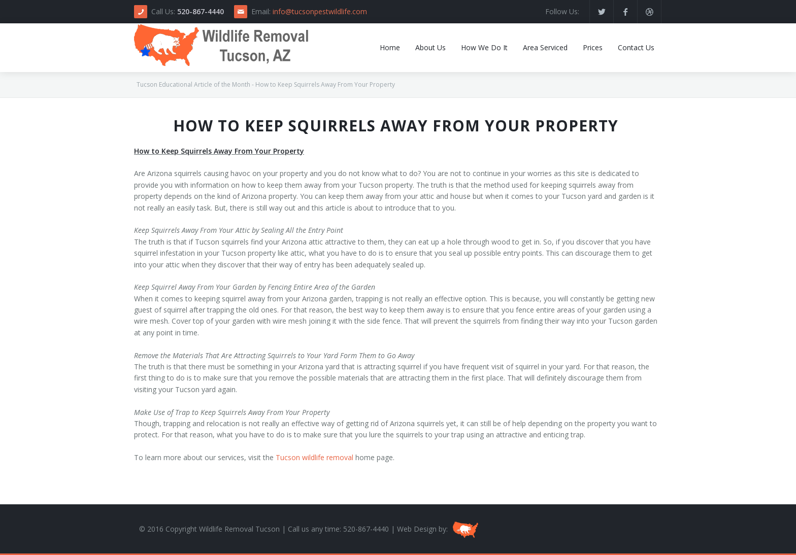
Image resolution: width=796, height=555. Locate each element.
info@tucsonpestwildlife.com (320, 11)
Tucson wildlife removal (314, 457)
